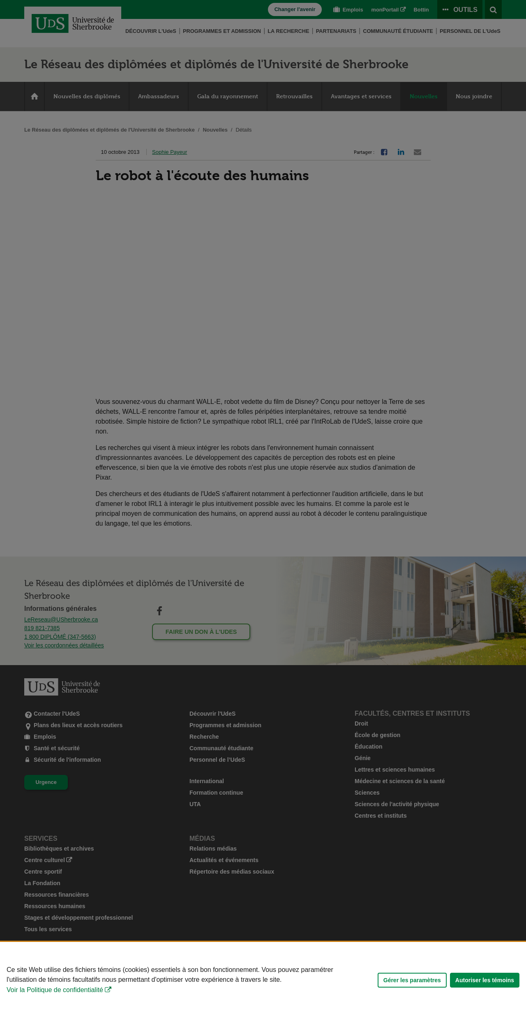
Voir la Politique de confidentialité (55, 989)
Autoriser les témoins (484, 980)
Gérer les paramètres (412, 980)
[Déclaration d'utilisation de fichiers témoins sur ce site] (263, 980)
